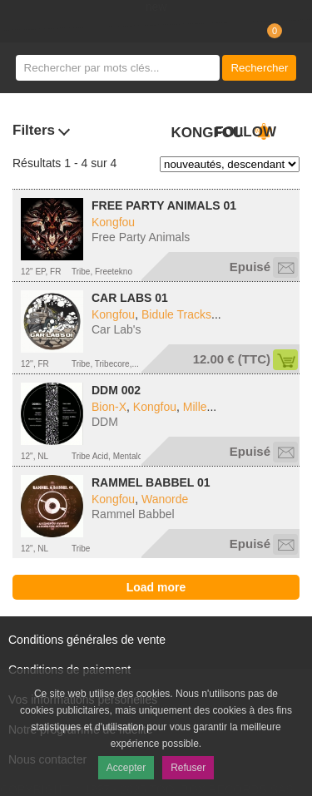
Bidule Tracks (176, 314)
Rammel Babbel (133, 514)
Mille (195, 406)
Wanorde (164, 499)
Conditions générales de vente (87, 639)
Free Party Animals (141, 237)
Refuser (188, 768)
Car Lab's (116, 329)
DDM (105, 421)
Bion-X (109, 406)
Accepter (126, 768)
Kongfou (113, 222)
